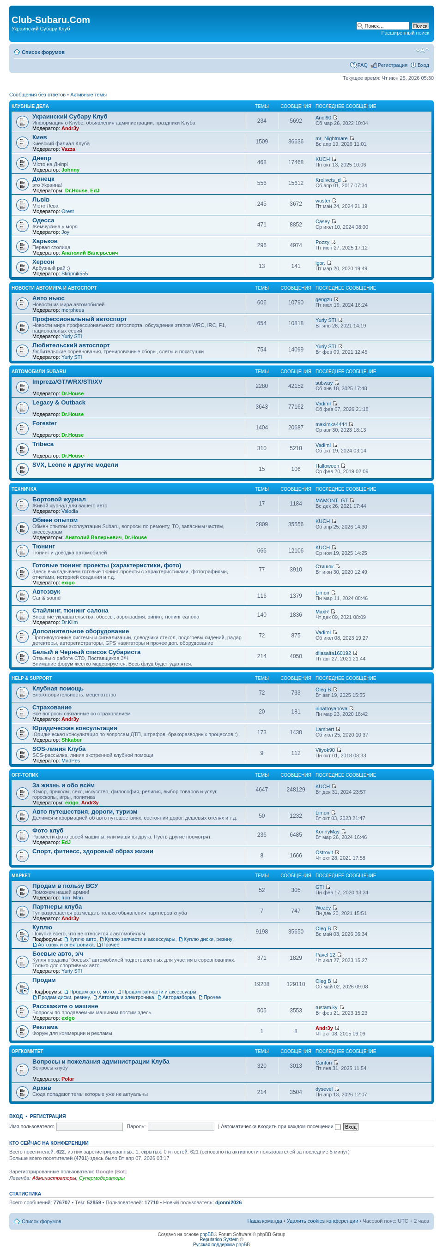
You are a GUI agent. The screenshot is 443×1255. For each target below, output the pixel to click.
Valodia (69, 511)
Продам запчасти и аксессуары (159, 991)
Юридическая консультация (74, 728)
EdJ (94, 190)
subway (324, 383)
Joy (65, 232)
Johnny (70, 169)
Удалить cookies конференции (322, 1221)
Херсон (43, 261)
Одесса (43, 220)
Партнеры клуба (57, 906)
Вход (423, 65)
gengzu (324, 299)
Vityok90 (325, 750)
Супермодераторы (102, 1178)
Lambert (325, 729)
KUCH (323, 159)
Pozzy (322, 242)
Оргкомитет (27, 1051)
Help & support (32, 678)
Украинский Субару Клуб (70, 116)
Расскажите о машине (65, 1006)
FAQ (363, 65)
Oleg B (323, 689)
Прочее (111, 944)
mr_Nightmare (332, 138)
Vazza (68, 149)
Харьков (45, 241)
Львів (40, 199)
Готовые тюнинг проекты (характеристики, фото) (106, 565)
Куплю (42, 927)
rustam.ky (327, 1007)
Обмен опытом (55, 520)
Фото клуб (47, 830)
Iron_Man (72, 897)
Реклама (45, 1026)
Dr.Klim (69, 622)
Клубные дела (30, 106)
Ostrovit (324, 852)
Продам (44, 979)
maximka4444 (331, 424)
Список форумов (43, 52)
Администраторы (54, 1178)
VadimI (323, 403)
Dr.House (76, 190)
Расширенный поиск (405, 33)
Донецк (43, 178)
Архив (41, 1087)
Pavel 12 (325, 955)
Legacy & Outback (58, 402)
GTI (320, 887)
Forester (44, 423)
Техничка (24, 489)
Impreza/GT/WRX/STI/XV (67, 381)
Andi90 (323, 117)
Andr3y (70, 128)
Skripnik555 (74, 273)
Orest (67, 211)
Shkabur (71, 740)
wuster (323, 200)
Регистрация (392, 65)
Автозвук (46, 591)
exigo (68, 582)
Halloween (327, 466)
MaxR (322, 611)
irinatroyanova (331, 708)
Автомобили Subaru (39, 371)
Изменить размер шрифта (422, 50)
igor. (320, 263)
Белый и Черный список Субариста (86, 651)
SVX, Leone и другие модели (75, 464)
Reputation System (219, 1239)
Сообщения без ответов (37, 94)
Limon (322, 592)
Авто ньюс (48, 298)
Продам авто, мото (91, 991)
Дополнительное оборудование (80, 631)
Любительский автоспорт (71, 345)
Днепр (41, 158)
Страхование (52, 707)
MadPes (70, 760)
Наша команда (264, 1221)
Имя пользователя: (31, 1126)
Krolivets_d (328, 180)
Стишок (325, 566)
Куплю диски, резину (208, 939)
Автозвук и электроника (66, 944)
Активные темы (88, 94)
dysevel (324, 1089)
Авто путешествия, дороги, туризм (84, 811)
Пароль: (136, 1126)
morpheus (72, 310)
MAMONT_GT (332, 500)
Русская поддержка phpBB (221, 1244)
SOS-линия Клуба (58, 748)
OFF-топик (25, 775)
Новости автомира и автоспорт (54, 288)
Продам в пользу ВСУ (65, 885)
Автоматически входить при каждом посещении (281, 1126)
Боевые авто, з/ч (57, 953)
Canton (324, 1062)
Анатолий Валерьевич (89, 253)
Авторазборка (179, 997)
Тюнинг (43, 546)
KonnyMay (328, 831)
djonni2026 (228, 1202)
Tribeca (43, 443)
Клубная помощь (58, 688)
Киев (39, 137)
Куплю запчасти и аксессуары (140, 939)
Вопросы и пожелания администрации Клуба (101, 1061)
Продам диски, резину (64, 997)
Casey (323, 221)
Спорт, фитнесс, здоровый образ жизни (92, 851)
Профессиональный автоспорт (79, 318)
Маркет (21, 875)
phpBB (207, 1234)
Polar (67, 1079)
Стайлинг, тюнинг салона (70, 610)
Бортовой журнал (59, 499)
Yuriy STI (71, 336)
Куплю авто (82, 939)
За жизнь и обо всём (63, 785)
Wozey (323, 907)
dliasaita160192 (333, 653)
